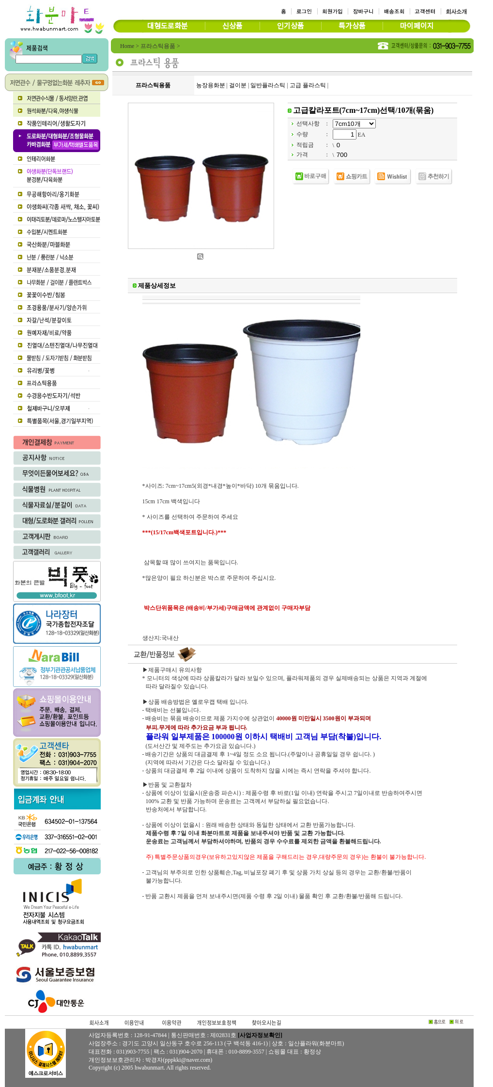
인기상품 (290, 26)
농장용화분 (210, 85)
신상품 (232, 26)
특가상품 (352, 26)
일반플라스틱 (267, 85)
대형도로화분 (167, 26)
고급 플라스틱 (308, 85)
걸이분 (237, 85)
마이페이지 (417, 26)
